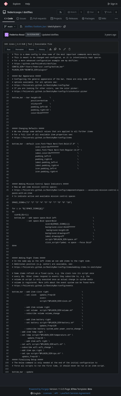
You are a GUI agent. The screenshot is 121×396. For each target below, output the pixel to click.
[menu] (36, 393)
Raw (8, 49)
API (56, 393)
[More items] (116, 18)
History (42, 49)
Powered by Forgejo (39, 389)
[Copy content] (55, 49)
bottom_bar (40, 26)
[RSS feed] (60, 12)
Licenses (47, 393)
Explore (16, 3)
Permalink (20, 49)
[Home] (6, 4)
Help (27, 3)
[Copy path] (64, 26)
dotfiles (28, 12)
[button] (21, 26)
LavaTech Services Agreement (75, 393)
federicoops (14, 12)
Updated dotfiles (50, 34)
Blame (31, 49)
